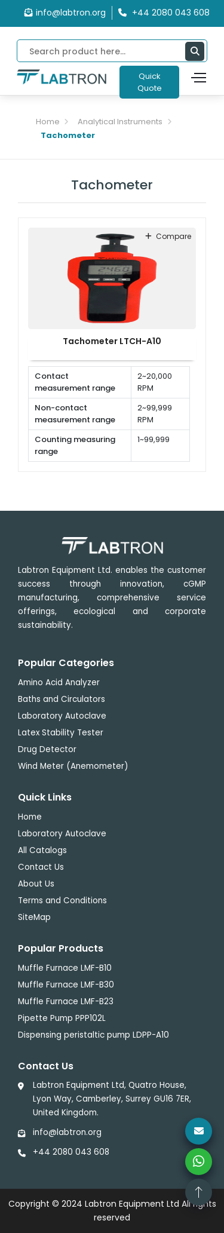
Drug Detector (47, 749)
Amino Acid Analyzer (59, 682)
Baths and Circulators (61, 699)
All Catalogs (42, 850)
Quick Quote (149, 82)
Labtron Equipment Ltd (132, 1204)
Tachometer (68, 135)
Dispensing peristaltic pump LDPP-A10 (93, 1035)
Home (48, 121)
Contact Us (41, 867)
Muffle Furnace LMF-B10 (65, 968)
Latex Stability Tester (60, 732)
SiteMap (34, 917)
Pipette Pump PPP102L (62, 1018)
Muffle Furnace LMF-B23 (65, 1001)
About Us (36, 884)
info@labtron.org (65, 13)
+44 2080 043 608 (71, 1152)
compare (168, 236)
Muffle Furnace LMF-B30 (66, 984)
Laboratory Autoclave (62, 716)
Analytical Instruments (120, 121)
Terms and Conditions (62, 900)
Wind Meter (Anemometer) (73, 766)
